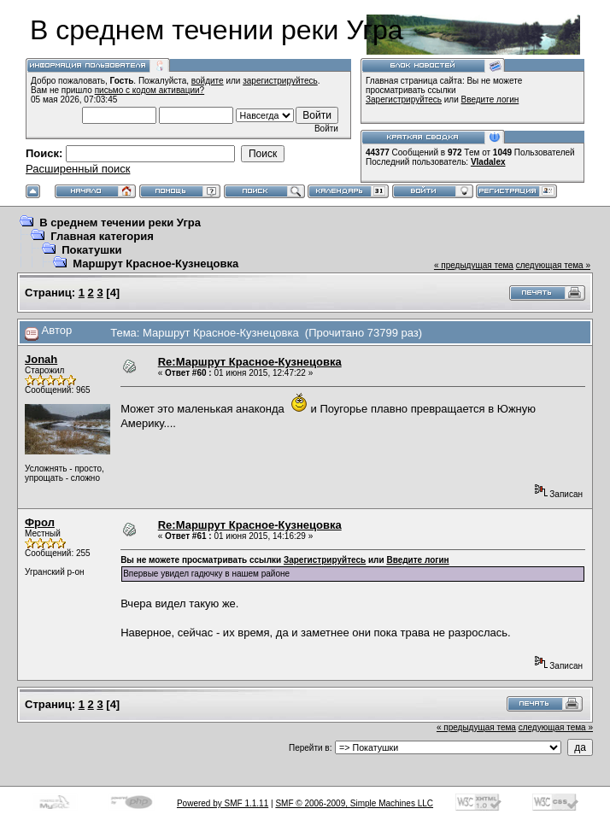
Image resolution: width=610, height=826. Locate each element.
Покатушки (91, 249)
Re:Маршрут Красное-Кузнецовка (250, 361)
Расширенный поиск (78, 168)
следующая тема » (553, 265)
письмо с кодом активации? (150, 90)
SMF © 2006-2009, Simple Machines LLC (354, 803)
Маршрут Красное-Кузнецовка (155, 263)
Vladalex (488, 162)
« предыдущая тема (473, 265)
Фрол (40, 522)
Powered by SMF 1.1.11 (222, 803)
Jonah (41, 359)
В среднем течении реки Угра (120, 222)
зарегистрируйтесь (280, 80)
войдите (207, 80)
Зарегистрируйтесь (404, 99)
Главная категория (102, 236)
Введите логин (490, 99)
